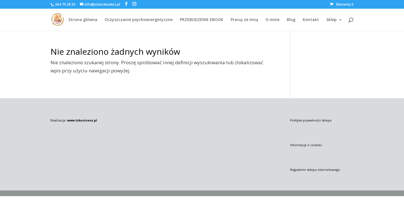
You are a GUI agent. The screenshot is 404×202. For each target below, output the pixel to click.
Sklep (331, 20)
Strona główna (82, 20)
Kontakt (311, 20)
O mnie (272, 20)
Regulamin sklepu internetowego (315, 169)
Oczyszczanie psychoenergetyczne (139, 20)
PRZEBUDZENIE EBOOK (201, 20)
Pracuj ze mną (244, 20)
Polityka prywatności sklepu (311, 120)
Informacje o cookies (306, 145)
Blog (291, 20)
